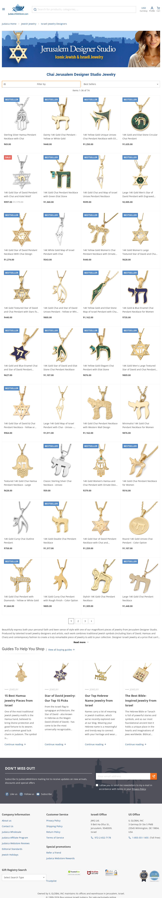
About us (6, 817)
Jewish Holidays (10, 851)
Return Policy (53, 828)
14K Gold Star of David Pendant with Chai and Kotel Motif (20, 195)
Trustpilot (51, 877)
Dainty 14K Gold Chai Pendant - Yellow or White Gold (60, 137)
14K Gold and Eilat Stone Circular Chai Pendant (140, 137)
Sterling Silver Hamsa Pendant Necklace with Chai (20, 137)
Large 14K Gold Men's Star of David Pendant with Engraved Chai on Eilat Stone (138, 195)
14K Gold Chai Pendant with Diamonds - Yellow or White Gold (21, 599)
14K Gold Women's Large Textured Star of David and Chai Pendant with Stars (139, 253)
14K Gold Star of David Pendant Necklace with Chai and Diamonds (99, 541)
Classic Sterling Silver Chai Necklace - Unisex (58, 483)
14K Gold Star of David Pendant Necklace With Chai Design (20, 252)
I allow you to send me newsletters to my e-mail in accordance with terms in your (125, 784)
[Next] (91, 622)
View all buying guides (61, 650)
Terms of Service (55, 834)
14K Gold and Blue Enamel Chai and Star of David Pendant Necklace (20, 368)
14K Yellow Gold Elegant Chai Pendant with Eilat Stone (98, 368)
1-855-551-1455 (140, 834)
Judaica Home (9, 24)
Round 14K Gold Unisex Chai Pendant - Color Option (137, 541)
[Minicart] (158, 9)
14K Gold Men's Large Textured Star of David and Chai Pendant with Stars (139, 368)
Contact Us (7, 823)
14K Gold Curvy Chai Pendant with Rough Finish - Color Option (61, 599)
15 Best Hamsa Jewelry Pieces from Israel (20, 699)
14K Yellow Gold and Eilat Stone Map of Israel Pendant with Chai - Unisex (100, 310)
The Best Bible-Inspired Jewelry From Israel (141, 701)
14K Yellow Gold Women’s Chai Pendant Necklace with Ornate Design (99, 253)
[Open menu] (3, 9)
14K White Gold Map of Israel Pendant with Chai (59, 252)
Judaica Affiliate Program (15, 834)
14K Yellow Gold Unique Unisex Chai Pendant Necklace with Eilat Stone (100, 137)
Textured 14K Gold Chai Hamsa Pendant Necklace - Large (20, 483)
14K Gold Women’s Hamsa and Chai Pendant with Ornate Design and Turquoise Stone (100, 484)
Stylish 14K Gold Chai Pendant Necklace (99, 599)
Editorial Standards (12, 845)
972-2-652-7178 (103, 834)
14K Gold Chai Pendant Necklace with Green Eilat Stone (61, 195)
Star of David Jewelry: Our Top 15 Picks (59, 699)
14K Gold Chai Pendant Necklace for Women (139, 483)
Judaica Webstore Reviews (16, 840)
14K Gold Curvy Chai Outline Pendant (19, 541)
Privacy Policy (139, 786)
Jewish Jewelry (28, 24)
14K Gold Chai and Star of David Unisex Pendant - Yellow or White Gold (61, 310)
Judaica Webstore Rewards (60, 855)
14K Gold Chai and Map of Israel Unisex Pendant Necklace (100, 195)
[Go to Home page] (18, 9)
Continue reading (14, 741)
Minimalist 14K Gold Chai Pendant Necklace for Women (138, 426)
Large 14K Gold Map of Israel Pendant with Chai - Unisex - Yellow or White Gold (59, 426)
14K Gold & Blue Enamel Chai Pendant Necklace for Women (138, 310)
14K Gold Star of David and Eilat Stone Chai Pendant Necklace (60, 368)
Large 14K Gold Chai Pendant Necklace (137, 599)
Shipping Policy (54, 823)
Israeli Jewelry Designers (54, 24)
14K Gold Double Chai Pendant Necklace (60, 541)
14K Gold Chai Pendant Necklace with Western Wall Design (100, 426)
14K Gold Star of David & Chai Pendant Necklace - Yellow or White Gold (19, 426)
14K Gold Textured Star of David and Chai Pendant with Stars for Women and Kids (21, 310)
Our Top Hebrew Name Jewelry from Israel (101, 699)
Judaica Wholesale (11, 828)
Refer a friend (53, 849)
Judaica (84, 894)
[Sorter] (121, 85)
